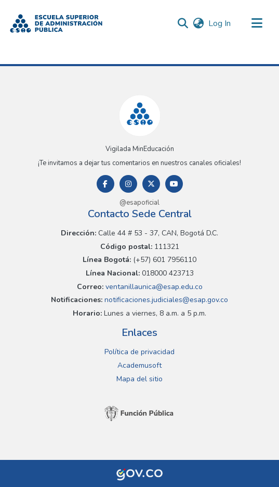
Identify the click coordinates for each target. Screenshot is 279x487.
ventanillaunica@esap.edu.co (153, 287)
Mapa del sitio (139, 379)
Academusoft (139, 365)
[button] (56, 23)
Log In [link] (220, 23)
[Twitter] (151, 184)
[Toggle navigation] (256, 23)
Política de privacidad (139, 352)
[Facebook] (105, 184)
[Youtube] (174, 184)
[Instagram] (128, 184)
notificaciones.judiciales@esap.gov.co (165, 300)
